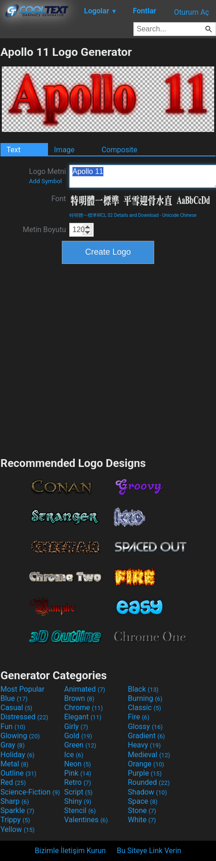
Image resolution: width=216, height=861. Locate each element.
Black (143, 689)
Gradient (146, 735)
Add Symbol (45, 181)
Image (64, 149)
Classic (144, 707)
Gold (78, 735)
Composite (120, 149)
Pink (77, 773)
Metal (14, 763)
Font (58, 198)
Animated (84, 689)
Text (13, 149)
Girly (76, 726)
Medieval (149, 754)
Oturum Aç (191, 12)
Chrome (83, 707)
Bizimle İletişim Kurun (70, 850)
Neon (77, 763)
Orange (146, 763)
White (142, 819)
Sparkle (17, 810)
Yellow (17, 829)
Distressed (24, 716)
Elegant (83, 716)
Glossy (145, 726)
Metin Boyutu (44, 229)
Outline (18, 773)
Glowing (20, 735)
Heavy (144, 745)
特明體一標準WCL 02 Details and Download (114, 215)
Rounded (149, 782)
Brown (79, 698)
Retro (77, 782)
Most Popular (22, 689)
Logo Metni (47, 176)
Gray (12, 745)
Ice (73, 754)
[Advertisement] (87, 359)
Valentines (86, 819)
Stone (142, 810)
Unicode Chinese (179, 215)
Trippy (15, 819)
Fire (139, 716)
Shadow (147, 792)
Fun (12, 726)
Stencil (80, 810)
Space (142, 801)
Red (13, 782)
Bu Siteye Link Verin (149, 850)
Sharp (14, 801)
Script (78, 792)
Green (80, 745)
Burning (145, 698)
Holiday (17, 754)
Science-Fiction (30, 792)
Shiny (77, 801)
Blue (14, 698)
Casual (16, 707)
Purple (145, 773)
